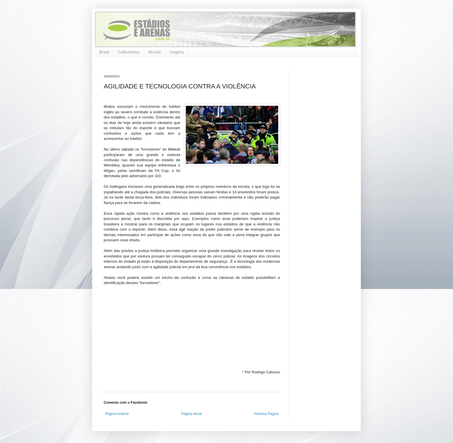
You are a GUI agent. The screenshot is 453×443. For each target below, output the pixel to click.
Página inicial (191, 414)
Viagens (176, 52)
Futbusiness (129, 52)
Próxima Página (266, 414)
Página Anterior (117, 414)
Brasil (104, 52)
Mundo (154, 52)
